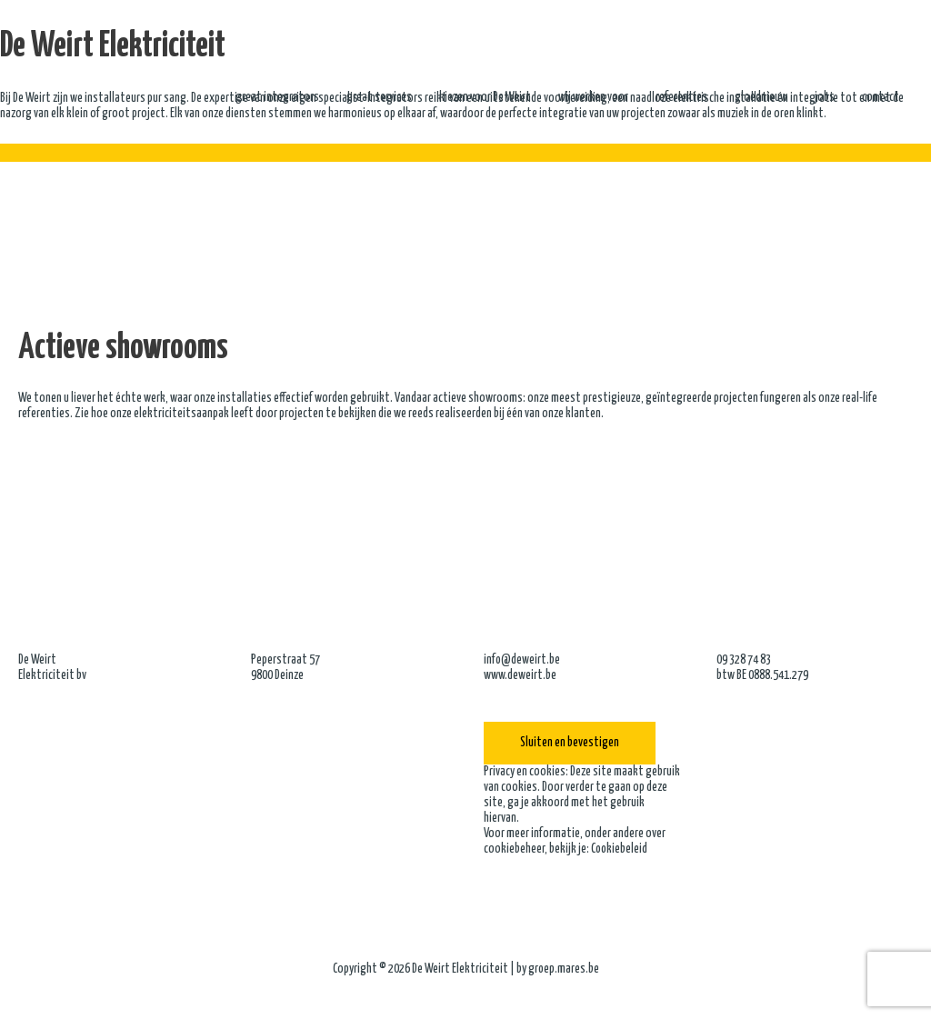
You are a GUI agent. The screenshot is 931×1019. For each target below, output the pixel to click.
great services (379, 98)
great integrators (277, 98)
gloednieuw (761, 98)
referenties (681, 98)
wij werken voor (593, 98)
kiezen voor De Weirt (485, 98)
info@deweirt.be (522, 660)
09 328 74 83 (743, 660)
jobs (825, 98)
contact (880, 98)
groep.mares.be (563, 969)
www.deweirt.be (520, 675)
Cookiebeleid (620, 849)
